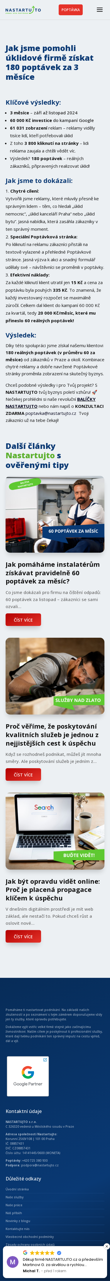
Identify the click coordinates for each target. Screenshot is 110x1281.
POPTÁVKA (71, 9)
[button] (107, 1246)
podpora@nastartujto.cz (40, 1165)
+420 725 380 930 (35, 1160)
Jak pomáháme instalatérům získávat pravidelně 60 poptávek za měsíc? (53, 572)
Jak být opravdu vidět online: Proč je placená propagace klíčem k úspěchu (53, 889)
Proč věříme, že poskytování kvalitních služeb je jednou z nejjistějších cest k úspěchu (52, 734)
